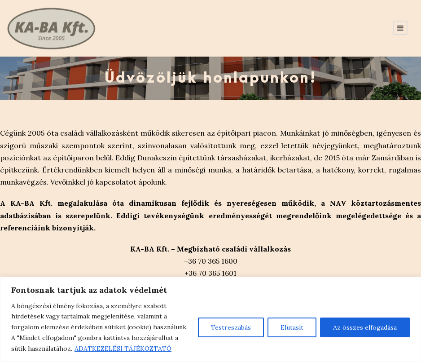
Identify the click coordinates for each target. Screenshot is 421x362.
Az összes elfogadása (365, 327)
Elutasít (292, 327)
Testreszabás (231, 327)
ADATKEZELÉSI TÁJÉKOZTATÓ (123, 348)
